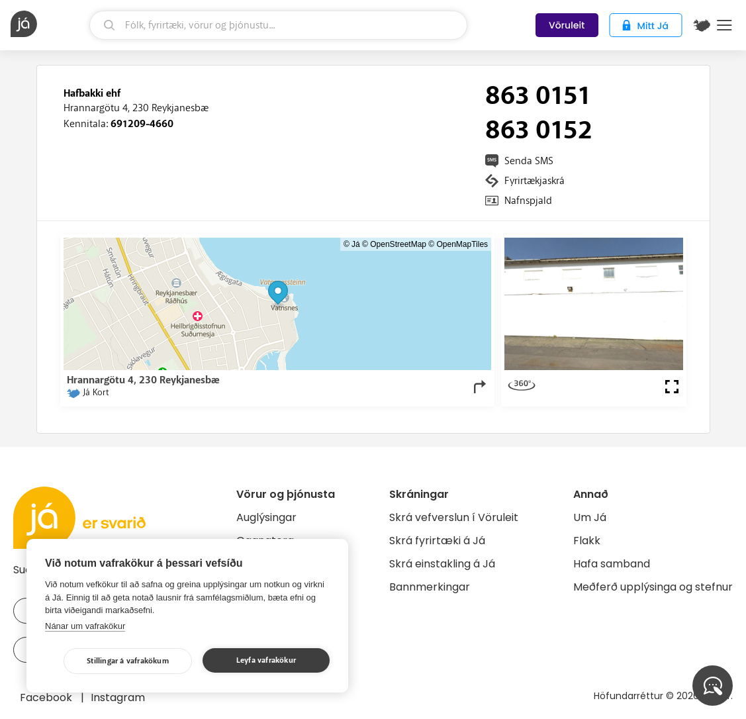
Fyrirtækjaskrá (534, 180)
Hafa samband (611, 563)
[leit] (278, 25)
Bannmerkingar (429, 587)
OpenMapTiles (463, 244)
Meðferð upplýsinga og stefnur (653, 587)
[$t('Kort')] (701, 25)
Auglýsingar (266, 517)
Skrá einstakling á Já (442, 563)
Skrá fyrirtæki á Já (437, 540)
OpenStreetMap (398, 244)
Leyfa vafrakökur (266, 660)
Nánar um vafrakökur (85, 626)
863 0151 (537, 96)
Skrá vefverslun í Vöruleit (453, 517)
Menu (724, 25)
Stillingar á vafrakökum (128, 661)
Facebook (47, 697)
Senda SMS (528, 161)
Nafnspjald (528, 200)
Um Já (589, 517)
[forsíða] (48, 24)
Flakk (586, 540)
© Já (352, 244)
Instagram (118, 697)
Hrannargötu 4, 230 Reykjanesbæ (136, 108)
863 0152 (538, 130)
